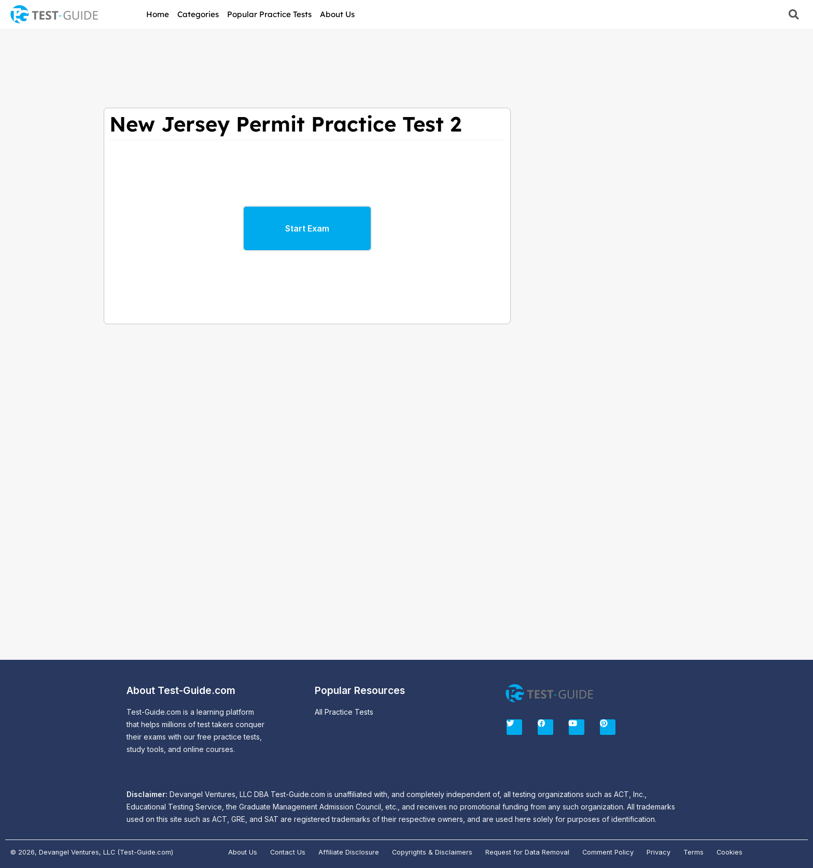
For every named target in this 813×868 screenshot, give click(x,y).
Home (157, 14)
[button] (793, 14)
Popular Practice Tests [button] (269, 14)
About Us (337, 14)
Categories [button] (198, 14)
